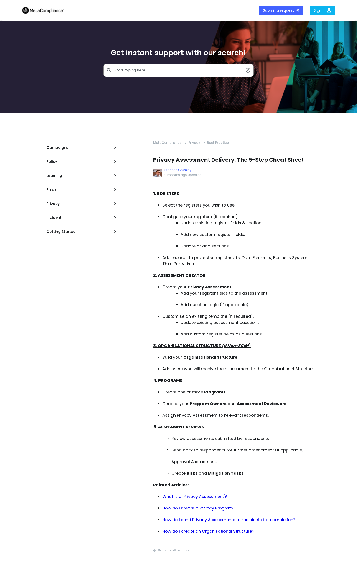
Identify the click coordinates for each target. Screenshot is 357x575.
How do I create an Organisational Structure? (208, 531)
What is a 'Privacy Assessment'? (194, 496)
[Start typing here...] (178, 70)
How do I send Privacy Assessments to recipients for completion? (229, 520)
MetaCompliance (167, 143)
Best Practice (218, 143)
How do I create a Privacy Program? (198, 508)
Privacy (195, 143)
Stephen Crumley (178, 170)
